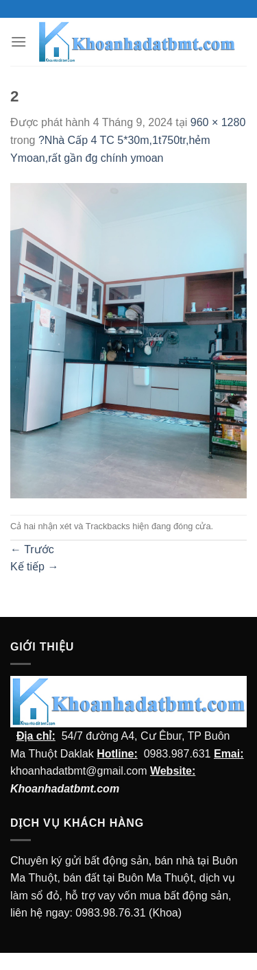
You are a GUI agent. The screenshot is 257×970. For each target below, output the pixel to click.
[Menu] (18, 41)
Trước (32, 549)
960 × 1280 (218, 122)
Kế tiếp (34, 566)
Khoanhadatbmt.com (64, 789)
